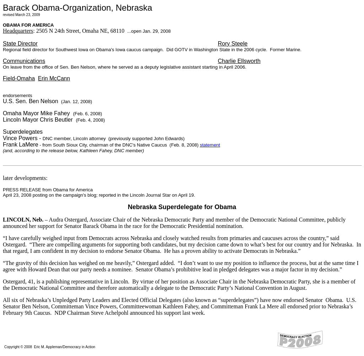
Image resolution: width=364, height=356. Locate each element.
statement (210, 145)
